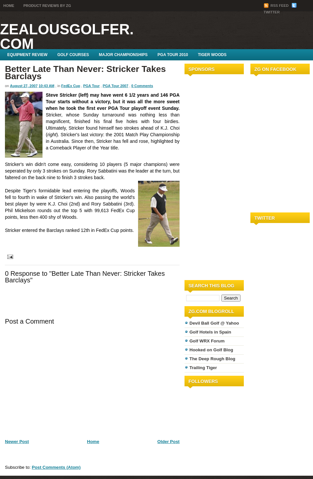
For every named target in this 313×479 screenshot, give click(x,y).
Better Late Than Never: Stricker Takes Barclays (85, 72)
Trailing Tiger (203, 367)
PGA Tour (91, 86)
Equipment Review (27, 54)
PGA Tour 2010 (172, 54)
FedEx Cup (70, 86)
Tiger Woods (212, 54)
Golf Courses (73, 54)
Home (8, 6)
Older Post (168, 441)
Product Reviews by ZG (47, 6)
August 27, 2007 (24, 86)
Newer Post (17, 441)
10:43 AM (46, 86)
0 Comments (142, 86)
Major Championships (123, 54)
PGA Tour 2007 (115, 86)
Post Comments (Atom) (56, 467)
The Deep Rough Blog (212, 358)
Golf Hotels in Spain (210, 332)
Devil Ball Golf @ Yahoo (214, 323)
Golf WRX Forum (207, 340)
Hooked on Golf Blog (211, 349)
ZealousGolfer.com (67, 36)
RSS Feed (277, 6)
